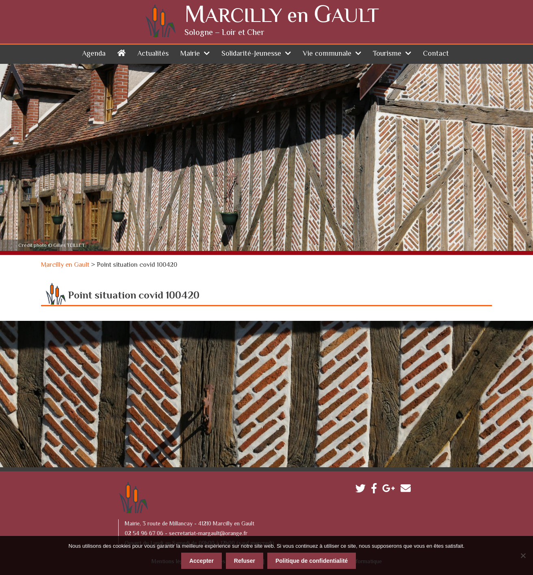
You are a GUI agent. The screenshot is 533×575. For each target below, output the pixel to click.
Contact (436, 54)
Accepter (201, 561)
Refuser (244, 561)
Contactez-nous (408, 490)
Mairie (190, 54)
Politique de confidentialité (311, 561)
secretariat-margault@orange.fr (208, 533)
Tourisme (387, 54)
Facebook (376, 490)
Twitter (362, 490)
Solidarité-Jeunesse (251, 54)
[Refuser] (523, 555)
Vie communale (327, 54)
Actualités (153, 54)
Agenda (94, 54)
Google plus (390, 490)
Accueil (121, 52)
